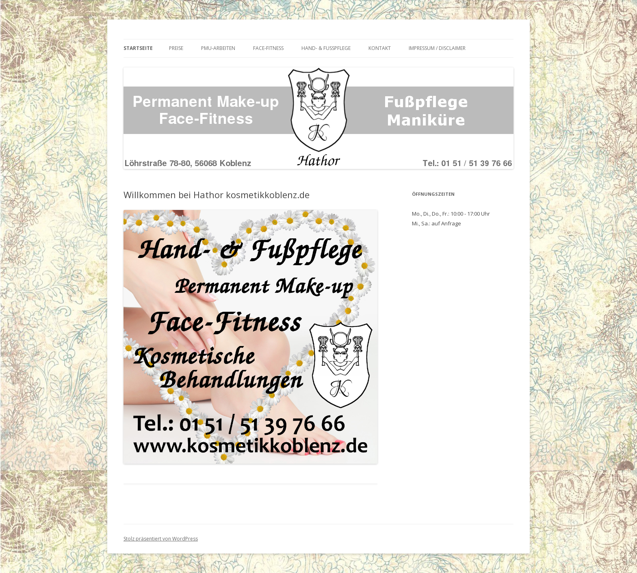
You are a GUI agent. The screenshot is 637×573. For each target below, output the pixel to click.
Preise (176, 48)
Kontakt (379, 48)
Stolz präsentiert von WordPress (161, 538)
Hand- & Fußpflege (326, 48)
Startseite (138, 48)
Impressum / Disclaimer (437, 48)
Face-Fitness (268, 48)
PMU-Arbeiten (218, 48)
